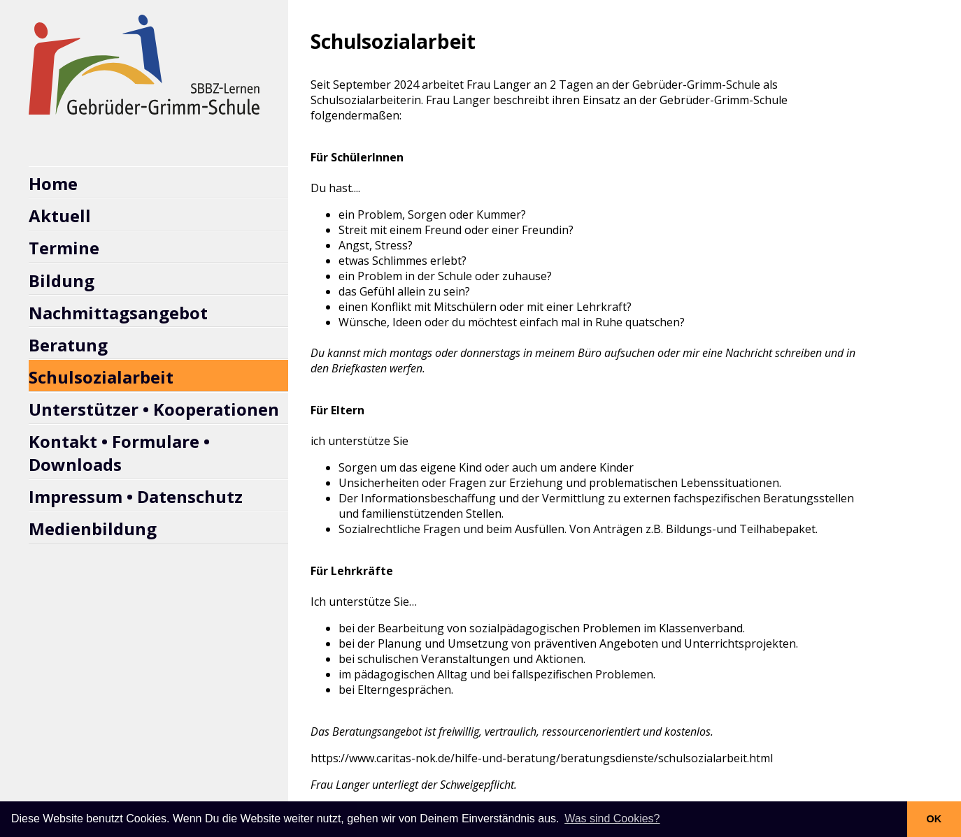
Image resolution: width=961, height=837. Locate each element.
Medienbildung (93, 528)
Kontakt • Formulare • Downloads (119, 453)
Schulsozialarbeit (101, 376)
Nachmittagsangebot (118, 312)
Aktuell (60, 215)
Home (53, 183)
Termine (64, 247)
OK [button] (934, 818)
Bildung (61, 280)
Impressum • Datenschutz (136, 496)
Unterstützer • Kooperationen (154, 409)
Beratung (68, 344)
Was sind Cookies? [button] (612, 818)
